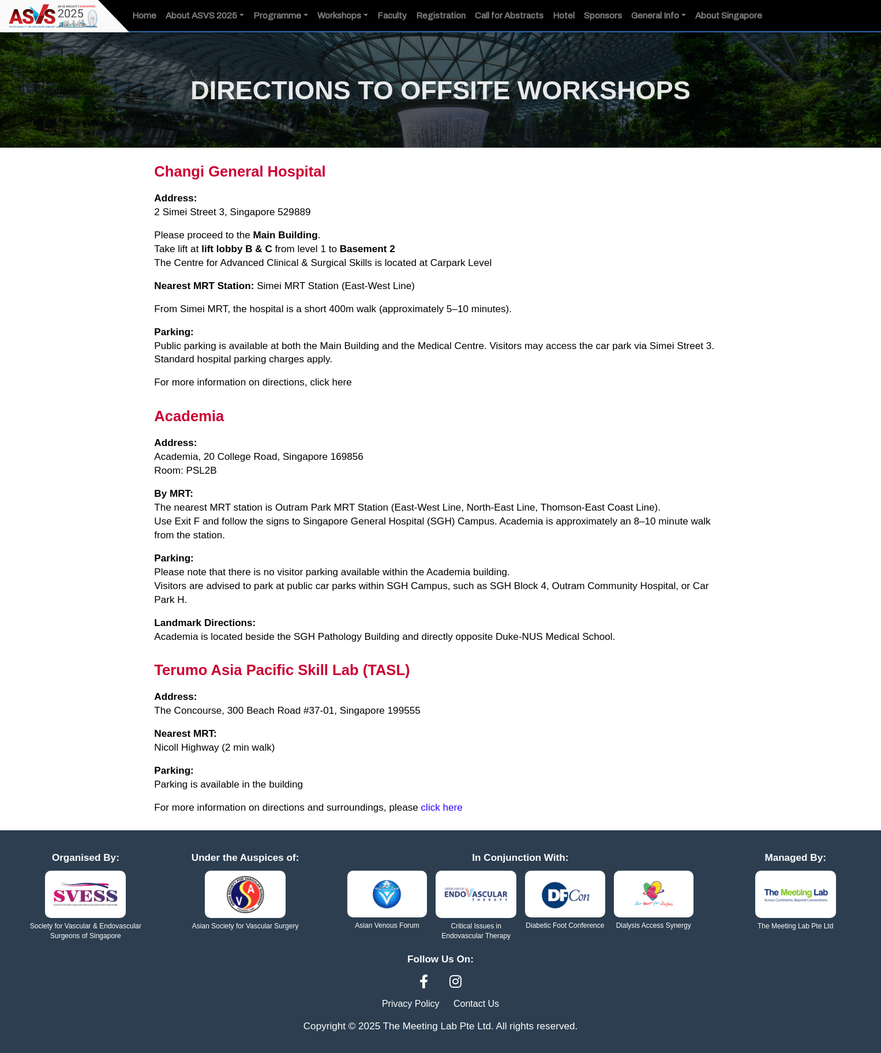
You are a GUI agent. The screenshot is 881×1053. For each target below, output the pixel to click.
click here (332, 381)
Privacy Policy (411, 1002)
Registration (441, 15)
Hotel (564, 15)
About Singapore (728, 15)
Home (144, 15)
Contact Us (476, 1002)
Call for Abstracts (509, 15)
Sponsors (603, 15)
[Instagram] (455, 980)
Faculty (392, 15)
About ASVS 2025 (201, 15)
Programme (277, 15)
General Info (655, 15)
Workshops (339, 15)
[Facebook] (425, 980)
